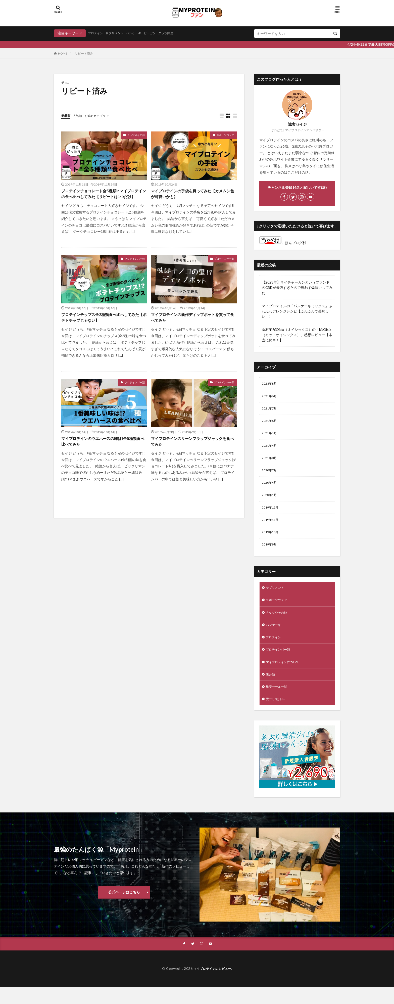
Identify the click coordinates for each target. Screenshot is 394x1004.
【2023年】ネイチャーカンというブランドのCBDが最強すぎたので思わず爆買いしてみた (297, 287)
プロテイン (97, 33)
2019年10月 (271, 541)
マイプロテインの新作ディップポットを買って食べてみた (191, 327)
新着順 (66, 115)
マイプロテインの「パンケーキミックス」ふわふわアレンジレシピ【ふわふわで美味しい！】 (297, 311)
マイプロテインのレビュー (212, 985)
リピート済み (84, 53)
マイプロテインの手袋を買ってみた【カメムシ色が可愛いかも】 (191, 195)
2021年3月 (270, 462)
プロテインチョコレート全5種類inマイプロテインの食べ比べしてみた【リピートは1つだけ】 (102, 198)
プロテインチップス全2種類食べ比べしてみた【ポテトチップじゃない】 (103, 327)
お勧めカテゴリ (99, 115)
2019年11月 (271, 528)
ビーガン (159, 33)
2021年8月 (270, 397)
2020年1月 (270, 501)
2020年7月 (270, 475)
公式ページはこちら (124, 908)
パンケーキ (140, 33)
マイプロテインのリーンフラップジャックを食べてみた (191, 453)
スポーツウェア (225, 135)
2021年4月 (270, 449)
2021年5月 (270, 436)
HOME (62, 53)
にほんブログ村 (282, 243)
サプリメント (118, 33)
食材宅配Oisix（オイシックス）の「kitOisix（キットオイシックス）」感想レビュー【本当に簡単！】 (297, 334)
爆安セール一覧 (278, 702)
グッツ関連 (177, 33)
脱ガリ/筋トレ (277, 715)
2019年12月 (271, 515)
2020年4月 (270, 488)
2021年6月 (270, 423)
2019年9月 (270, 554)
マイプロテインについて (285, 676)
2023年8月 (270, 384)
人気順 (79, 115)
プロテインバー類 (135, 267)
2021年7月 (270, 410)
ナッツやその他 (136, 135)
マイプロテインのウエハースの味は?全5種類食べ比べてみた (102, 453)
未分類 (271, 689)
